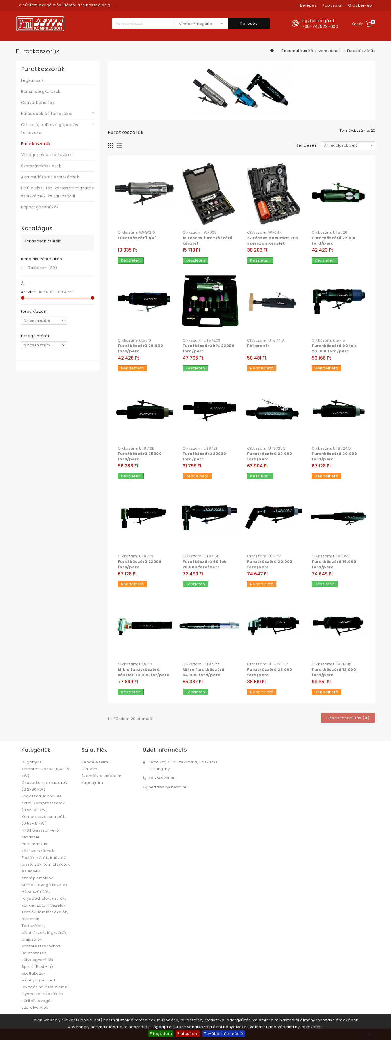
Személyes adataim (101, 775)
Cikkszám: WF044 (264, 232)
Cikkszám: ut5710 (134, 340)
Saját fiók (94, 749)
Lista (119, 145)
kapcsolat (332, 5)
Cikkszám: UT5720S (202, 340)
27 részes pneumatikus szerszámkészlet (272, 240)
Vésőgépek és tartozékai (47, 155)
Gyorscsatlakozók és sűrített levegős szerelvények (42, 1000)
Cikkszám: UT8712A (201, 664)
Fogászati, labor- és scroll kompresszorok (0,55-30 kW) (43, 803)
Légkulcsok (32, 80)
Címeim (89, 769)
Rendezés (306, 145)
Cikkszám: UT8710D (136, 448)
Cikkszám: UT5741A (266, 340)
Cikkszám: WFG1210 (136, 232)
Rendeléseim (94, 762)
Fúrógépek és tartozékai (46, 113)
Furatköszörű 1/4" (137, 238)
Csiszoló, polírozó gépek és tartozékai (49, 128)
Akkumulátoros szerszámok (50, 177)
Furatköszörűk (36, 144)
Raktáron (42, 267)
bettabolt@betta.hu (168, 787)
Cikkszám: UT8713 (135, 664)
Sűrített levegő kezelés (45, 884)
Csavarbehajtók (38, 102)
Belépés (308, 5)
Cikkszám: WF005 (200, 232)
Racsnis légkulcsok (40, 91)
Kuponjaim (92, 782)
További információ (223, 1033)
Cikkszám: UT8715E (201, 556)
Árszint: (28, 292)
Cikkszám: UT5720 (330, 232)
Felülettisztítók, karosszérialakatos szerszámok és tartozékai (57, 192)
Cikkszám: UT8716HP (332, 664)
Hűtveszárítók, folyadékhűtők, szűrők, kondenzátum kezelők (44, 898)
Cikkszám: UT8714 (264, 556)
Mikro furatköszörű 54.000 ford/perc (204, 672)
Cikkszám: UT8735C (331, 556)
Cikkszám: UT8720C (266, 448)
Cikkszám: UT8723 (136, 556)
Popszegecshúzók (40, 207)
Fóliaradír (258, 345)
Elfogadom (161, 1033)
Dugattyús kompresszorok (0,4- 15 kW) (45, 768)
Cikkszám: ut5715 (328, 340)
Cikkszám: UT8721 (200, 448)
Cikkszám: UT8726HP (267, 664)
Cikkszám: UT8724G (331, 448)
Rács (110, 145)
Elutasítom (187, 1033)
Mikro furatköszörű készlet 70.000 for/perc (144, 672)
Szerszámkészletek (41, 166)
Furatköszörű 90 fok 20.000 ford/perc (334, 348)
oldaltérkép (360, 5)
